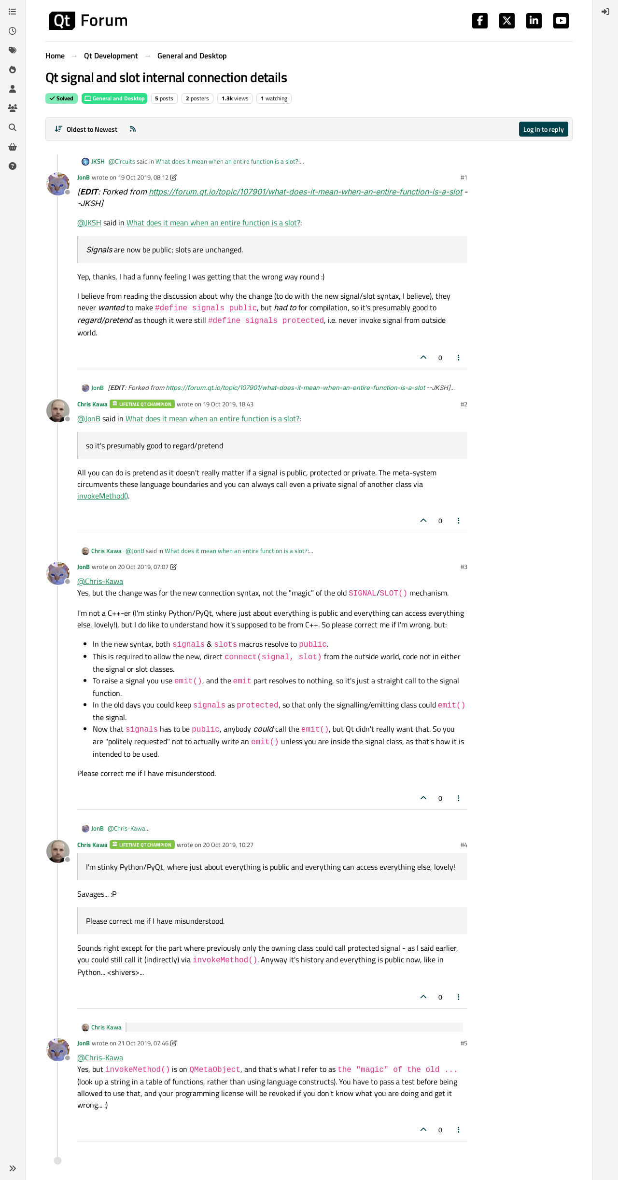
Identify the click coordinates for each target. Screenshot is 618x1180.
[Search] (12, 127)
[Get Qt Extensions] (12, 146)
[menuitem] (605, 11)
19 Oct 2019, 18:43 (228, 404)
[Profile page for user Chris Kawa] (58, 410)
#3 (464, 566)
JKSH (98, 161)
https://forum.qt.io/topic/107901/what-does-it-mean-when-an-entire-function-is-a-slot (305, 191)
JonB (83, 177)
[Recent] (12, 31)
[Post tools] (459, 357)
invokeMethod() (102, 495)
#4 (464, 844)
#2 (464, 404)
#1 (464, 177)
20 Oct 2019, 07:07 (143, 566)
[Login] (605, 11)
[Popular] (12, 69)
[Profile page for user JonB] (58, 183)
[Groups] (12, 108)
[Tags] (12, 50)
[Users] (12, 89)
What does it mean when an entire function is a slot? (226, 161)
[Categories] (12, 11)
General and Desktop (114, 98)
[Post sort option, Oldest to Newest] (86, 129)
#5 (464, 1043)
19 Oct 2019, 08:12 (143, 177)
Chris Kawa (92, 404)
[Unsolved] (12, 166)
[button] (12, 1168)
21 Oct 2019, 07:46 (143, 1043)
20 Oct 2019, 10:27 (228, 844)
